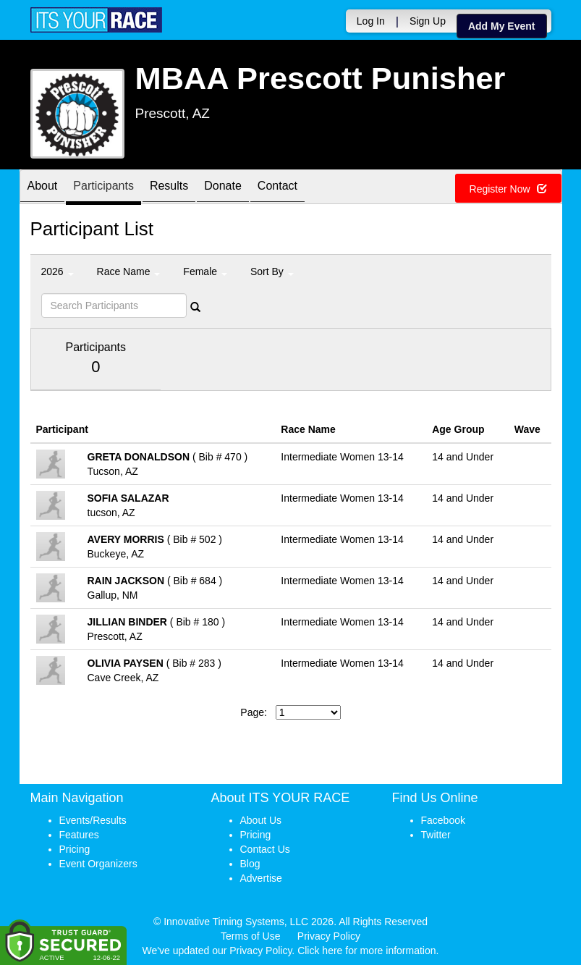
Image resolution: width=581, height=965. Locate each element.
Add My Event (501, 26)
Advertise (261, 878)
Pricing (74, 849)
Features (79, 834)
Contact (277, 188)
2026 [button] (57, 271)
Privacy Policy (328, 936)
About (42, 188)
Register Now (508, 189)
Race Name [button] (129, 271)
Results (169, 188)
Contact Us (265, 849)
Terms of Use (250, 936)
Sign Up (428, 21)
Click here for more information (366, 950)
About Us (261, 820)
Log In (371, 21)
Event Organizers (98, 863)
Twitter (436, 834)
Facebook (443, 820)
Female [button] (205, 271)
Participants (103, 188)
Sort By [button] (272, 271)
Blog (250, 863)
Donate (223, 188)
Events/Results (93, 820)
